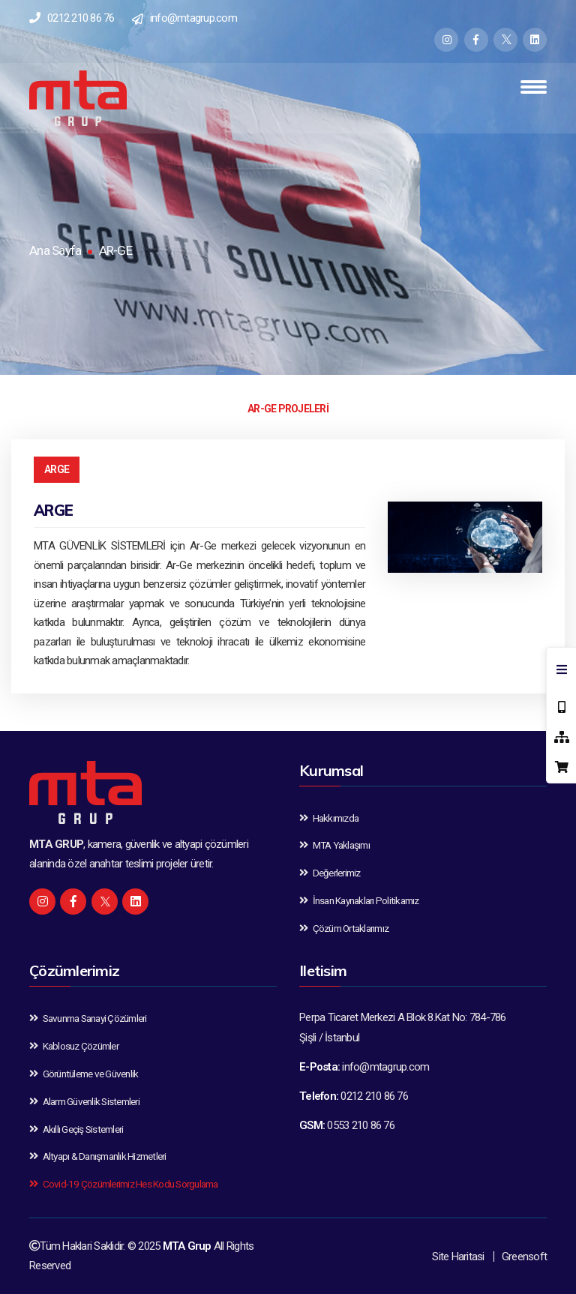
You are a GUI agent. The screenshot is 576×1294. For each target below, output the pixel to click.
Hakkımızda (328, 818)
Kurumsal (331, 770)
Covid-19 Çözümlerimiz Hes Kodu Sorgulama (123, 1184)
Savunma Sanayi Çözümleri (88, 1018)
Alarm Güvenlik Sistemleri (84, 1101)
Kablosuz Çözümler (73, 1046)
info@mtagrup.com (193, 18)
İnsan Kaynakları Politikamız (359, 900)
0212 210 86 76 (81, 18)
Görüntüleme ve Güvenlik (83, 1074)
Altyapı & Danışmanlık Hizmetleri (97, 1156)
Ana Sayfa (55, 250)
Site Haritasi (458, 1256)
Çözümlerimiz (74, 970)
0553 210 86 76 (360, 1125)
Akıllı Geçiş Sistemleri (76, 1129)
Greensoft (524, 1256)
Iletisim (322, 970)
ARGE (56, 469)
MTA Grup (187, 1246)
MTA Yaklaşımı (334, 845)
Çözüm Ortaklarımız (343, 928)
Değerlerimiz (330, 873)
